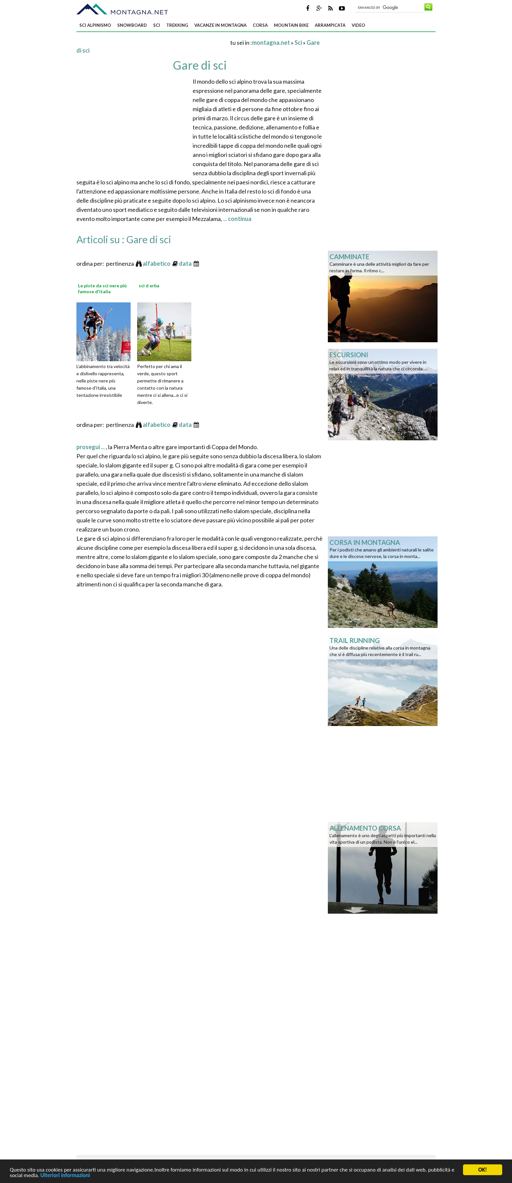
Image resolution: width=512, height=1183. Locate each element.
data (186, 263)
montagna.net (271, 42)
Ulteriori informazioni (65, 1176)
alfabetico (157, 263)
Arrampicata (330, 25)
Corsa (260, 25)
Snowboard (132, 25)
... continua (236, 218)
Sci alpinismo (95, 25)
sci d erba (149, 285)
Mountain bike (291, 25)
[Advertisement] (152, 42)
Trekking (177, 25)
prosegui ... (91, 446)
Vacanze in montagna (220, 25)
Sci (156, 25)
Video (358, 25)
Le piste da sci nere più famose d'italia (102, 288)
